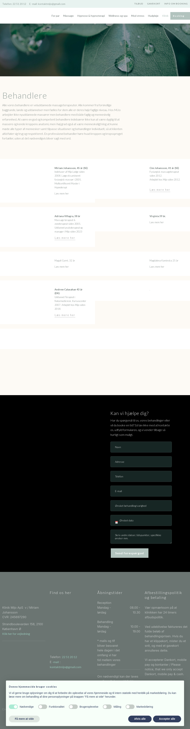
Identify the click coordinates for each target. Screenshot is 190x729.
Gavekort (153, 3)
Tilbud (138, 3)
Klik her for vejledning (16, 633)
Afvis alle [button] (139, 718)
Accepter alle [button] (167, 718)
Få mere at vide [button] (24, 718)
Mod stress (137, 15)
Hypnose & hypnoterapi (91, 15)
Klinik (165, 15)
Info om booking (176, 3)
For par (56, 15)
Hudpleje (153, 15)
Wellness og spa (118, 15)
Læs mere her (160, 189)
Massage (68, 15)
